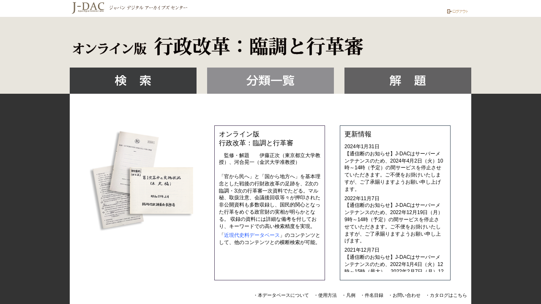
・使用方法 (325, 295)
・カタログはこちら (446, 295)
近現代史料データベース (252, 235)
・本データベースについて (281, 295)
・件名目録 (371, 295)
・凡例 (348, 295)
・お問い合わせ (404, 295)
